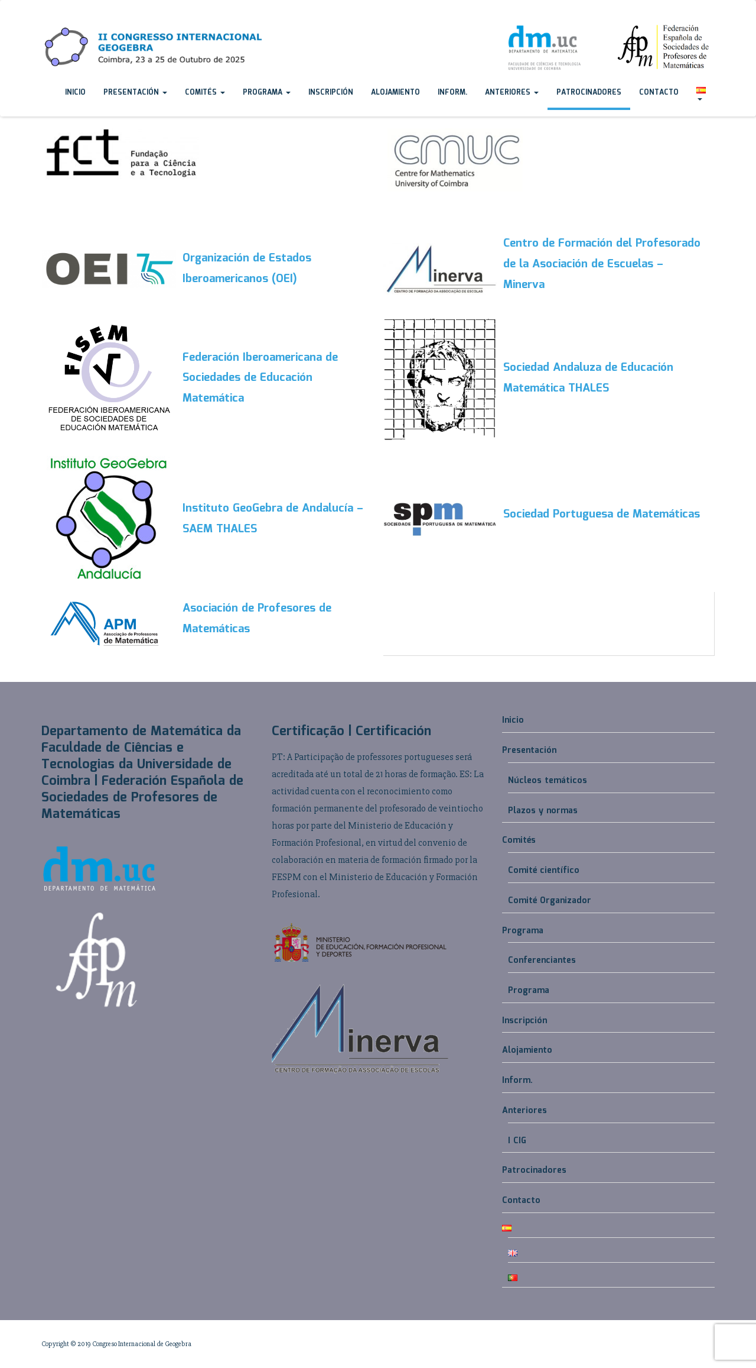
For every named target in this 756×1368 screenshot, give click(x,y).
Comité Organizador (549, 900)
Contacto (659, 92)
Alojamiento (395, 92)
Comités (205, 92)
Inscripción (330, 92)
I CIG (517, 1140)
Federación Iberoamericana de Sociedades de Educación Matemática (260, 378)
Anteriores (512, 92)
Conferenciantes (542, 960)
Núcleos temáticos (547, 780)
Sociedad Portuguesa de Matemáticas (601, 514)
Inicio (75, 92)
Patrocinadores (588, 92)
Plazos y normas (543, 810)
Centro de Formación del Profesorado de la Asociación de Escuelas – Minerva (601, 264)
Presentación (135, 92)
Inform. (452, 92)
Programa (267, 92)
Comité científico (543, 870)
